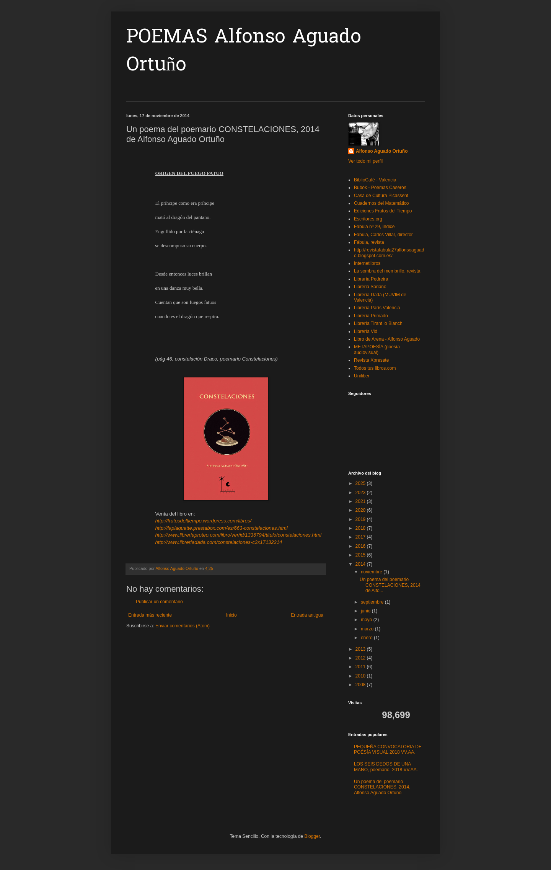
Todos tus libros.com (375, 368)
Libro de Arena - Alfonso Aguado (387, 339)
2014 (361, 564)
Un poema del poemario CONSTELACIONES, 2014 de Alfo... (390, 585)
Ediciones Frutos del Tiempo (383, 211)
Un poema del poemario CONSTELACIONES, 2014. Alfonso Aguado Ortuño (382, 787)
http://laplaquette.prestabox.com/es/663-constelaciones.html (221, 528)
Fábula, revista (369, 242)
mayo (367, 619)
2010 (361, 676)
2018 (361, 528)
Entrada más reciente (150, 615)
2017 (361, 537)
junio (366, 611)
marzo (368, 629)
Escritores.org (368, 219)
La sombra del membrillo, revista (387, 271)
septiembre (373, 602)
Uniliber (362, 376)
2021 (361, 501)
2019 (361, 519)
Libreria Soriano (370, 286)
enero (367, 637)
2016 (361, 546)
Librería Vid (365, 331)
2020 (361, 510)
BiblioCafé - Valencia (375, 180)
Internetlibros (367, 263)
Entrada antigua (307, 615)
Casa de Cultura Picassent (381, 195)
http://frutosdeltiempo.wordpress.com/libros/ (203, 521)
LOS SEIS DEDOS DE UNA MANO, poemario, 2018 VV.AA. (386, 766)
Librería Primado (371, 315)
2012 (361, 658)
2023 (361, 492)
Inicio (231, 615)
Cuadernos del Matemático (381, 203)
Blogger (312, 836)
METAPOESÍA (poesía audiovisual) (377, 349)
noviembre (372, 572)
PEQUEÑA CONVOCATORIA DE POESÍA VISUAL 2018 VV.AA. (388, 749)
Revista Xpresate (371, 360)
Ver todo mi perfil (365, 161)
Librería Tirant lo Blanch (378, 323)
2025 (361, 483)
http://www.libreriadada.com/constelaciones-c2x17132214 (218, 542)
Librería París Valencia (377, 307)
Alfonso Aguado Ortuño (382, 151)
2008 (361, 684)
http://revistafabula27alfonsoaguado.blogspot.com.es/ (389, 252)
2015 (361, 555)
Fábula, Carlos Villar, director (383, 234)
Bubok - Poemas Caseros (380, 187)
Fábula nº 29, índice (374, 226)
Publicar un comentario (159, 601)
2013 (361, 649)
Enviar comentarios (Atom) (182, 625)
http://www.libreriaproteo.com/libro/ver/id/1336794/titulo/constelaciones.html (238, 535)
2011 (361, 666)
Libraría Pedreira (371, 279)
